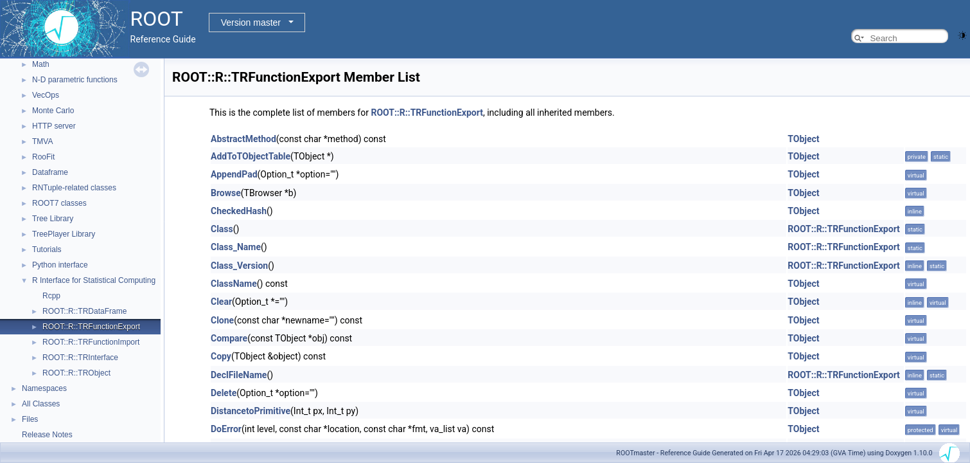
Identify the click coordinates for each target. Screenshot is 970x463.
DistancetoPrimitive (250, 411)
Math (40, 64)
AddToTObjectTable (250, 156)
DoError (226, 429)
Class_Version (239, 265)
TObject (803, 139)
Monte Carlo (53, 110)
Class (222, 229)
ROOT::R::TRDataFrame (84, 311)
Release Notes (47, 434)
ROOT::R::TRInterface (80, 357)
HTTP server (54, 126)
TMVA (42, 141)
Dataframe (50, 172)
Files (30, 419)
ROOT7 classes (59, 203)
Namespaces (44, 388)
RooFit (43, 156)
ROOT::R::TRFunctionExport (91, 326)
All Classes (41, 403)
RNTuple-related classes (74, 187)
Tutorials (47, 249)
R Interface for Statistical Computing (93, 280)
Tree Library (52, 218)
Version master (251, 22)
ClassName (234, 283)
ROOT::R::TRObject (76, 372)
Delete (223, 393)
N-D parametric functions (75, 79)
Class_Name (236, 247)
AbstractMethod (243, 139)
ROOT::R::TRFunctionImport (90, 342)
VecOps (45, 95)
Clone (222, 320)
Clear (221, 301)
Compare (229, 338)
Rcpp (51, 295)
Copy (221, 356)
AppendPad (234, 174)
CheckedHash (239, 211)
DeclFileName (239, 375)
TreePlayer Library (63, 234)
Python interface (60, 264)
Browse (226, 193)
